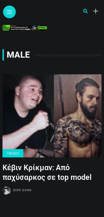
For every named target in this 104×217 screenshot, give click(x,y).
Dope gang (22, 190)
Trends (13, 153)
